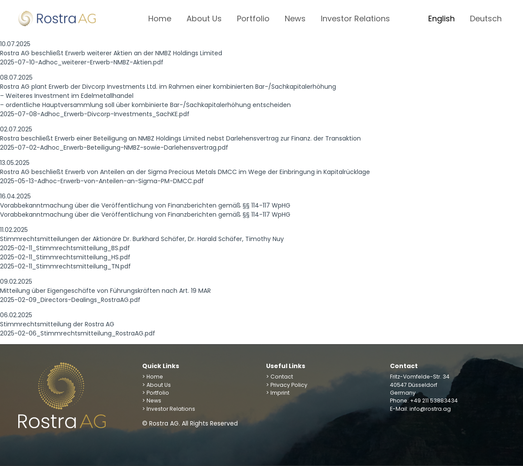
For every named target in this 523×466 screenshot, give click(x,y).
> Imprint (278, 392)
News (295, 18)
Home (159, 18)
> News (151, 400)
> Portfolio (155, 392)
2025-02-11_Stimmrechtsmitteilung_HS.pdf (65, 257)
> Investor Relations (168, 408)
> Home (152, 376)
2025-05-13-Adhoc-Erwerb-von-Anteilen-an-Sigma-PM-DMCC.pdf (102, 181)
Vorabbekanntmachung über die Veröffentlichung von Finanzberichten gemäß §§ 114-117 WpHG (145, 214)
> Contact (279, 376)
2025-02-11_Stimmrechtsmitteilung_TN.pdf (65, 266)
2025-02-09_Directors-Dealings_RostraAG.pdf (70, 299)
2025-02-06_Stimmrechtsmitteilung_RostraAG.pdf (77, 333)
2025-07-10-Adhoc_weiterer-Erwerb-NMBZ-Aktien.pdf (81, 62)
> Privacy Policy (286, 385)
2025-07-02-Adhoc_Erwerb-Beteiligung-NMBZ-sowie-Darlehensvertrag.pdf (114, 147)
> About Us (156, 385)
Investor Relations (355, 18)
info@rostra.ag (430, 408)
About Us (204, 18)
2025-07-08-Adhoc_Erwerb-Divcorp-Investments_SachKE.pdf (95, 114)
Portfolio (253, 18)
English (441, 18)
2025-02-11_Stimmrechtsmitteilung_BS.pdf (65, 248)
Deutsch (486, 18)
